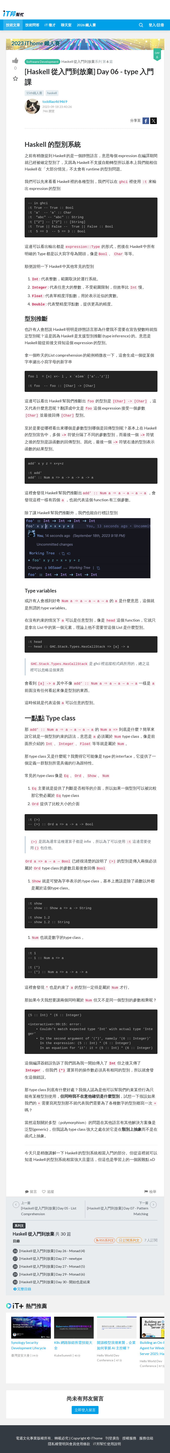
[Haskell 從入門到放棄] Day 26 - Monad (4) (52, 1251)
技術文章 (13, 25)
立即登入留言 (85, 1410)
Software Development (42, 61)
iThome (96, 1438)
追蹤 (48, 1191)
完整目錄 (22, 1289)
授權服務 (129, 1438)
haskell (52, 93)
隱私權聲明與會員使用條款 (69, 1444)
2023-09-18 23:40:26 (57, 107)
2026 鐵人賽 (86, 25)
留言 (31, 1191)
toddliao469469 (54, 101)
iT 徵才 (50, 25)
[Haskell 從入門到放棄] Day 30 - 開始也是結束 (54, 1282)
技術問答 (32, 25)
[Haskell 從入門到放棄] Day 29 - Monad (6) (52, 1274)
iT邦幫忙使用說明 (107, 1444)
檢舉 (150, 1191)
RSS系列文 (104, 1240)
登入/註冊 (156, 25)
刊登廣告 (112, 1438)
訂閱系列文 (129, 1240)
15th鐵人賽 (34, 93)
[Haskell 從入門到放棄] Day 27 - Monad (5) (52, 1266)
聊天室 (66, 25)
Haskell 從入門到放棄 (78, 61)
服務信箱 (146, 1438)
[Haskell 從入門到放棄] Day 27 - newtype (50, 1258)
